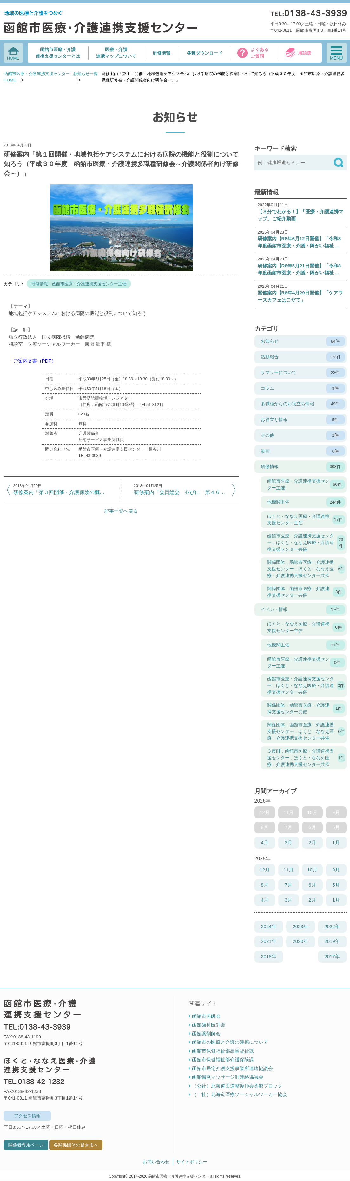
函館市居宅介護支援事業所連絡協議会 (232, 1068)
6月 (312, 885)
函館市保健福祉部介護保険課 (223, 1059)
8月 (264, 885)
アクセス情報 (27, 1115)
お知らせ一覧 (85, 73)
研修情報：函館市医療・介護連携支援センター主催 (78, 283)
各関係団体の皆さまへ (76, 1144)
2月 (312, 842)
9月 (336, 869)
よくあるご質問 (259, 53)
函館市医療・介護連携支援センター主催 (306, 484)
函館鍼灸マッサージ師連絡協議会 (227, 1077)
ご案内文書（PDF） (34, 360)
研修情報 (161, 52)
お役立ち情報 (303, 420)
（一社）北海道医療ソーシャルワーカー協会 (239, 1094)
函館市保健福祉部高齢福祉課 (223, 1051)
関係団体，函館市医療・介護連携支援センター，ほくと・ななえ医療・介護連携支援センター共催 (306, 569)
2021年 (268, 941)
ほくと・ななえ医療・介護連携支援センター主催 (306, 519)
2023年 (300, 926)
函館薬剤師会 (206, 1033)
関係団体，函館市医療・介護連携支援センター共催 (306, 592)
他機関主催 (306, 502)
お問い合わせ (156, 1161)
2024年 (268, 926)
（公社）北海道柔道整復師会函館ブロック (237, 1085)
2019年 (332, 941)
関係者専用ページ (26, 1144)
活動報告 (303, 357)
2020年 (300, 941)
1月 (336, 842)
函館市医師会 (206, 1016)
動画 (303, 451)
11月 (288, 869)
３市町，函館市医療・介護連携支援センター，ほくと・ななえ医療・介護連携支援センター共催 (306, 757)
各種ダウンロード (204, 52)
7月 (288, 885)
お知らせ (303, 341)
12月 (265, 869)
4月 (264, 842)
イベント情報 (303, 609)
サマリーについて (303, 372)
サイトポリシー (191, 1161)
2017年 (332, 956)
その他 (303, 435)
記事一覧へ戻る (121, 511)
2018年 (268, 956)
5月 (336, 885)
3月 (288, 842)
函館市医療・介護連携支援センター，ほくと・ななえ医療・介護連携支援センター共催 (306, 542)
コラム (303, 388)
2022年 (332, 926)
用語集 (304, 52)
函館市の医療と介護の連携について (230, 1042)
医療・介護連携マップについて (116, 53)
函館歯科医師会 (208, 1024)
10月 (312, 869)
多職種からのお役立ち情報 (303, 404)
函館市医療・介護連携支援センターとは (58, 53)
